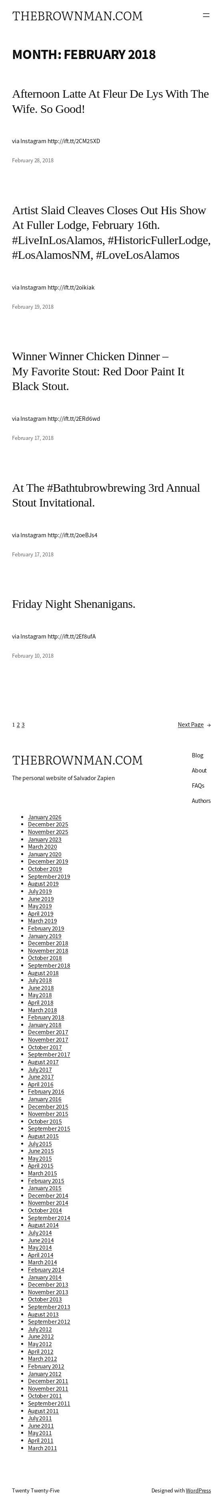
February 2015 (46, 1181)
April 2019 (40, 913)
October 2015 (45, 1121)
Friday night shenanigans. (73, 604)
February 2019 (46, 928)
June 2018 (41, 988)
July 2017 (40, 1069)
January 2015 (45, 1188)
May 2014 (40, 1247)
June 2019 (41, 899)
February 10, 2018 (32, 655)
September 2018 (49, 965)
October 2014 (45, 1210)
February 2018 (46, 1017)
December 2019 (48, 861)
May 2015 (40, 1158)
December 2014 (48, 1195)
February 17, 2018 (32, 438)
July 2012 (40, 1329)
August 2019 (43, 883)
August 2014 (43, 1225)
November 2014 (48, 1202)
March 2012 (42, 1358)
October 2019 (45, 869)
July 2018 (40, 980)
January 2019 (45, 936)
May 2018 (40, 995)
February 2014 (46, 1269)
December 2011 (48, 1381)
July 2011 (40, 1418)
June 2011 (41, 1425)
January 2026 (45, 817)
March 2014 (42, 1262)
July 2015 (40, 1143)
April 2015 (40, 1165)
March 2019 (42, 920)
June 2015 (41, 1151)
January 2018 (45, 1025)
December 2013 (48, 1284)
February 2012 (46, 1366)
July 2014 (40, 1232)
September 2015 (49, 1128)
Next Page (194, 725)
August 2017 (43, 1062)
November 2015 (48, 1114)
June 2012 (41, 1336)
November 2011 (48, 1388)
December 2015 (48, 1106)
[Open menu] (206, 15)
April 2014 (40, 1255)
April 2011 (40, 1440)
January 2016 (45, 1099)
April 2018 (40, 1002)
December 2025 (48, 824)
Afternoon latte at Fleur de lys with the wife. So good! (110, 101)
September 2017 (49, 1054)
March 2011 (42, 1448)
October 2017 (45, 1047)
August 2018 (43, 973)
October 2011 (45, 1396)
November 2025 (48, 832)
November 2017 (48, 1039)
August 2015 (43, 1136)
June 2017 (41, 1076)
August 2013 (43, 1314)
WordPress (198, 1490)
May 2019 (40, 906)
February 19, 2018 (32, 306)
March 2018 (42, 1010)
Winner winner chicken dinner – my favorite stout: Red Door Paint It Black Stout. (98, 371)
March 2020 (42, 846)
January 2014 (45, 1277)
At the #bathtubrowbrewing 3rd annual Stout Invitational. (106, 495)
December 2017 (48, 1032)
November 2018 (48, 950)
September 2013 (49, 1307)
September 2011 (49, 1403)
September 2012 (49, 1321)
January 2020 (45, 854)
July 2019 (40, 891)
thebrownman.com (77, 15)
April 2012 (40, 1351)
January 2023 (45, 839)
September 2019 (49, 876)
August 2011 (43, 1411)
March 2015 (42, 1173)
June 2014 (41, 1240)
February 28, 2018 (32, 160)
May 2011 (40, 1433)
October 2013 (45, 1299)
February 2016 (46, 1091)
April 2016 (40, 1084)
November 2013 (48, 1292)
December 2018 (48, 943)
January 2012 (45, 1374)
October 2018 (45, 958)
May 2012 (40, 1344)
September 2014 (49, 1218)
